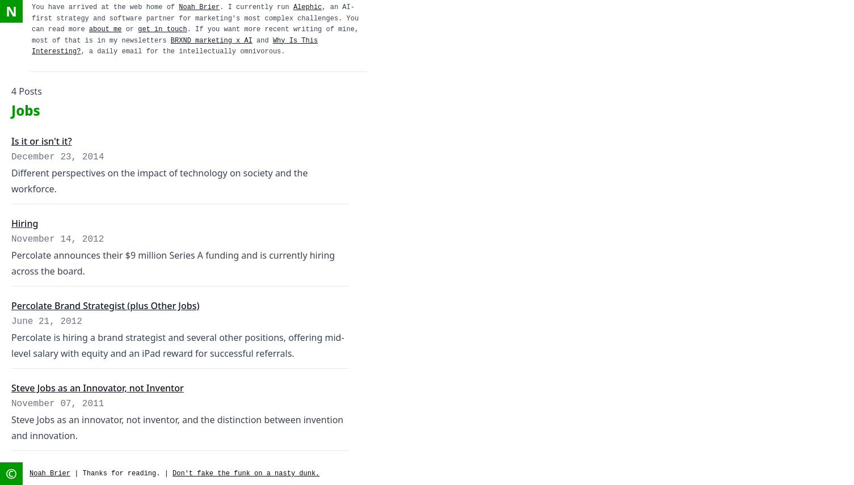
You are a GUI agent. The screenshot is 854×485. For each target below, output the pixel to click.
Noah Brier (199, 7)
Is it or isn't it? (41, 141)
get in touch (162, 29)
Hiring (24, 223)
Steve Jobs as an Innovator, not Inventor (97, 388)
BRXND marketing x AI (212, 41)
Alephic (307, 7)
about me (105, 29)
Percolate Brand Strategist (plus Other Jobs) (105, 306)
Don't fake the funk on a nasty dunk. (246, 474)
